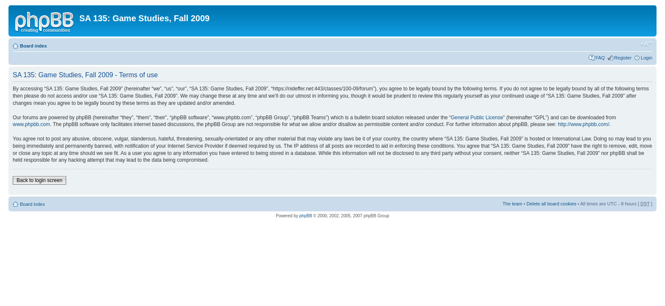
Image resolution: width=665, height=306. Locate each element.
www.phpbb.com (31, 124)
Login (646, 57)
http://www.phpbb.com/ (583, 124)
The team (512, 203)
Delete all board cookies (551, 203)
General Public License (477, 118)
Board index (33, 45)
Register (622, 57)
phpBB (305, 215)
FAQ (600, 57)
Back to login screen (39, 180)
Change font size (646, 44)
